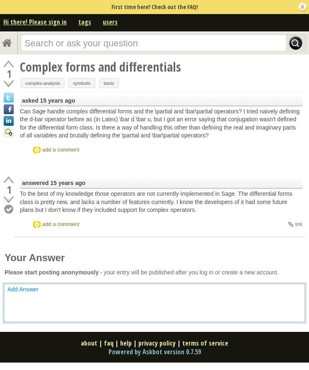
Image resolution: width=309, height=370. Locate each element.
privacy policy (157, 343)
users (110, 21)
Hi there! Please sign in (35, 21)
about (89, 343)
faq (108, 343)
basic (109, 83)
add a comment (61, 150)
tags (84, 21)
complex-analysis (42, 83)
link (298, 224)
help (126, 343)
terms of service (205, 343)
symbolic (82, 83)
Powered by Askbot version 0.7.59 (155, 351)
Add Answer (23, 289)
